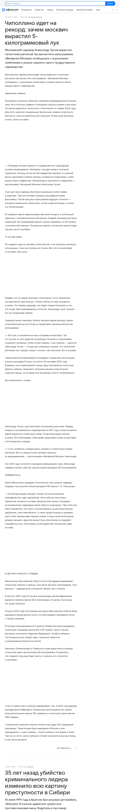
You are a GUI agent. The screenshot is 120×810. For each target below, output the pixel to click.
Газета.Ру (30, 767)
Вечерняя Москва (35, 17)
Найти (110, 4)
